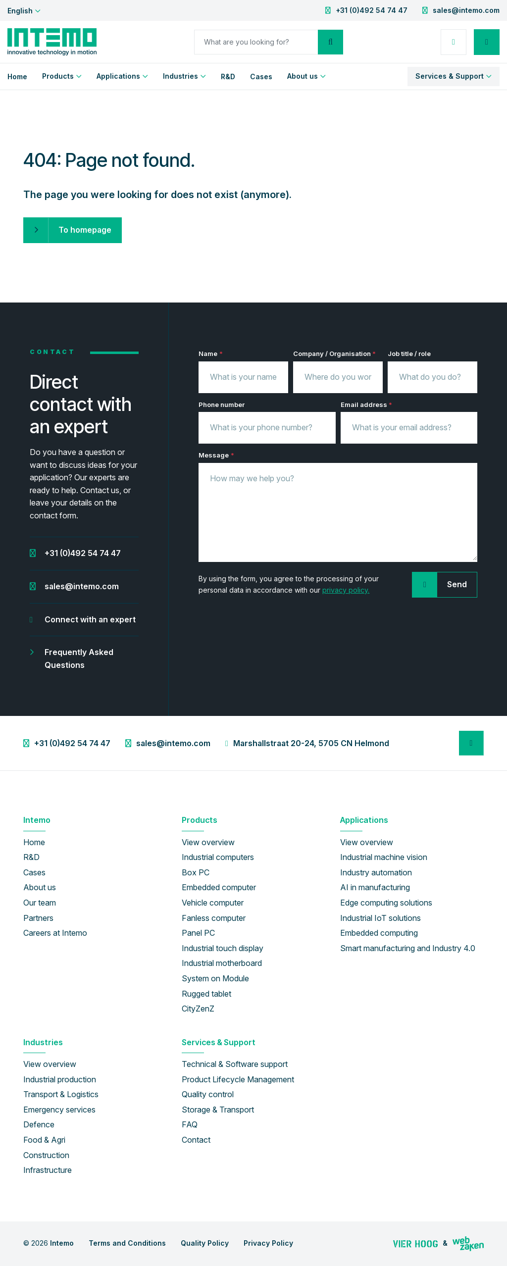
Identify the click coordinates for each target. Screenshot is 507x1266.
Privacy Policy (268, 1243)
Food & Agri (44, 1140)
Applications (118, 76)
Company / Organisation (334, 354)
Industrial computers (218, 857)
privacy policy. (345, 590)
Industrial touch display (222, 948)
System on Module (215, 978)
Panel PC (198, 933)
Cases (261, 76)
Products (58, 76)
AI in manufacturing (375, 887)
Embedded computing (379, 933)
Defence (38, 1124)
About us (302, 76)
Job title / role (409, 353)
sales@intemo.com (466, 10)
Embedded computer (219, 887)
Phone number (222, 404)
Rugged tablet (206, 994)
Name (210, 354)
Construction (46, 1155)
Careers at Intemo (55, 933)
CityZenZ (198, 1008)
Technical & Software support (235, 1064)
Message (216, 455)
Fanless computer (214, 918)
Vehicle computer (213, 903)
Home (17, 76)
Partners (38, 918)
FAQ (190, 1124)
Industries (180, 76)
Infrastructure (47, 1170)
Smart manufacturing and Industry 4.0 (407, 948)
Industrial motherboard (222, 963)
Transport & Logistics (61, 1094)
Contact (196, 1140)
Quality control (208, 1094)
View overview (208, 842)
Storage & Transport (218, 1109)
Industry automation (376, 872)
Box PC (195, 872)
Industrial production (59, 1079)
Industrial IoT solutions (380, 918)
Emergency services (59, 1109)
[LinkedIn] (471, 743)
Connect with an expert (90, 619)
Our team (39, 903)
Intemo (62, 1243)
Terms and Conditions (127, 1243)
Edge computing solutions (386, 903)
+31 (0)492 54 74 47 (371, 10)
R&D (228, 76)
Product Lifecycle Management (238, 1079)
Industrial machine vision (383, 857)
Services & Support (449, 76)
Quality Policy (205, 1243)
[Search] (256, 42)
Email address (366, 405)
